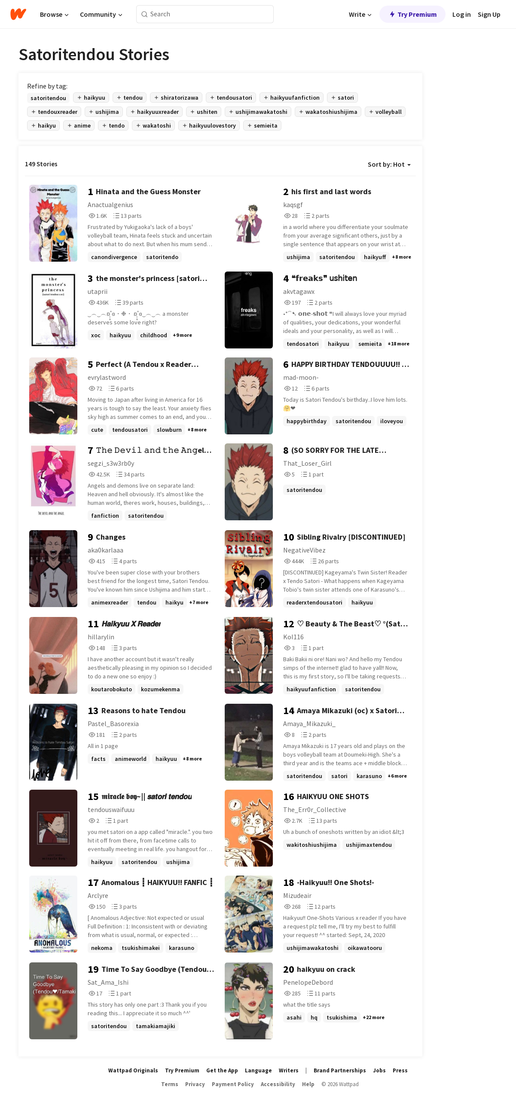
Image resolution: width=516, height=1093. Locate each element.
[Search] (144, 14)
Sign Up (489, 14)
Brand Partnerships (340, 1070)
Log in (461, 14)
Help (308, 1084)
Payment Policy (233, 1084)
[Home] (18, 14)
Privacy (195, 1084)
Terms (169, 1084)
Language (258, 1070)
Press (400, 1070)
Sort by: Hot (389, 164)
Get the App (222, 1070)
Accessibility (278, 1084)
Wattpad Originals (133, 1070)
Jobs (379, 1070)
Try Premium (412, 14)
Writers (289, 1070)
